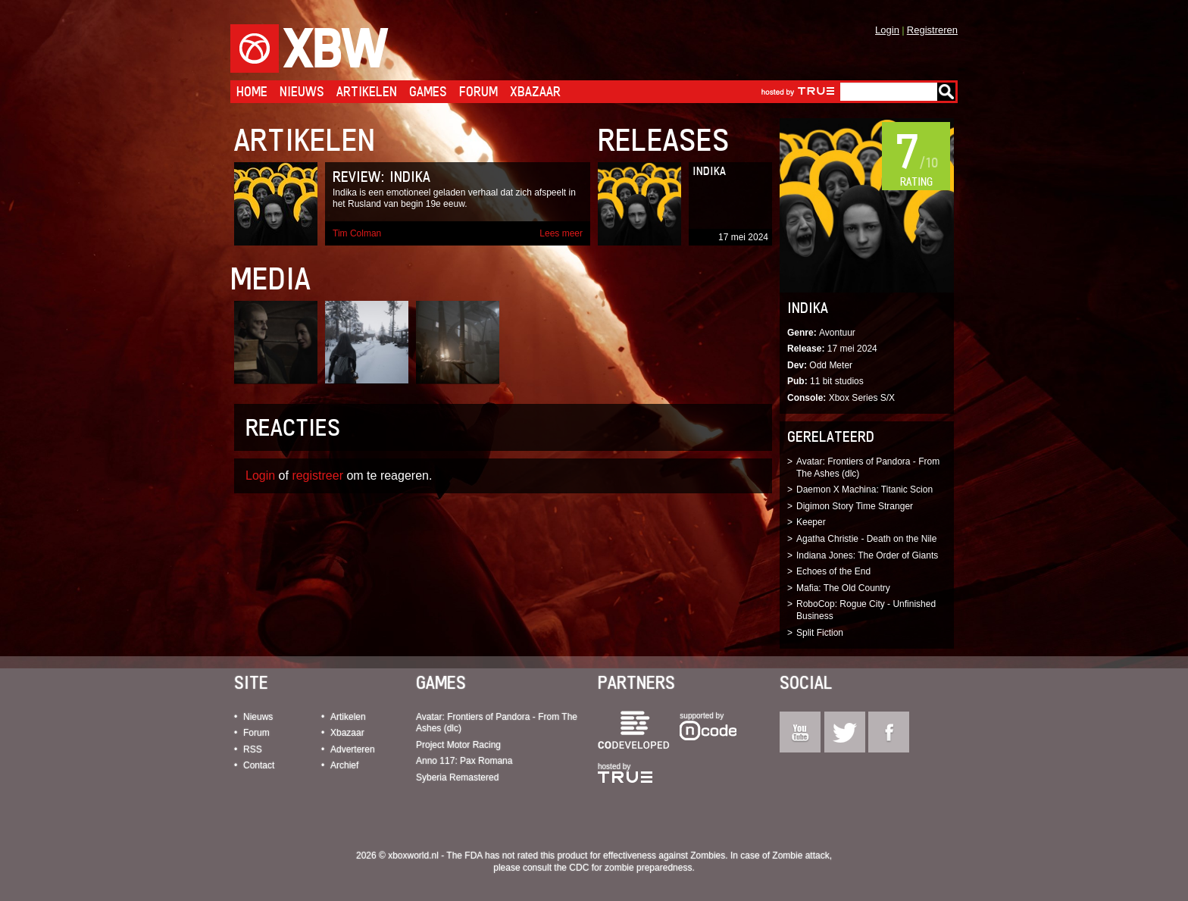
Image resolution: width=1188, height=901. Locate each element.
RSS (252, 749)
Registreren (932, 30)
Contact (258, 765)
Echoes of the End (833, 571)
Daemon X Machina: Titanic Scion (864, 489)
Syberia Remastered (457, 777)
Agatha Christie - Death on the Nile (866, 538)
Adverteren (352, 749)
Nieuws (302, 91)
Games (428, 91)
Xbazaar (535, 91)
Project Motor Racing (458, 745)
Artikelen (366, 91)
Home (251, 91)
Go (946, 92)
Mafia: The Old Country (843, 588)
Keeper (811, 522)
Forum (478, 91)
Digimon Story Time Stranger (854, 506)
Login (887, 30)
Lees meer (561, 233)
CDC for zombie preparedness (630, 867)
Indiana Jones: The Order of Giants (867, 555)
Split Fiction (819, 632)
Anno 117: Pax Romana (464, 761)
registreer (317, 475)
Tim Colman (357, 233)
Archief (344, 765)
